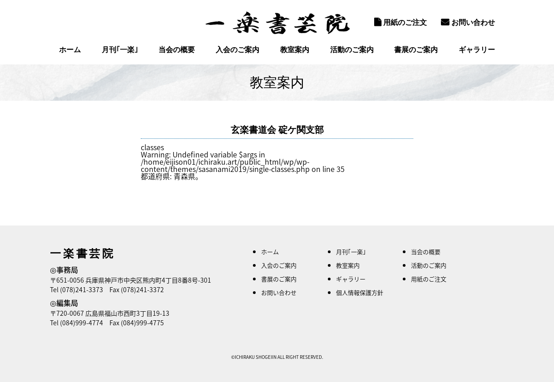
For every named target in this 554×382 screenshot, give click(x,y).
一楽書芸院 (277, 22)
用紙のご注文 (400, 22)
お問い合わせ (468, 22)
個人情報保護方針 (359, 292)
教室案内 (294, 50)
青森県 (184, 176)
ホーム (70, 50)
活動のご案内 (352, 50)
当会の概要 (176, 50)
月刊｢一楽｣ (120, 50)
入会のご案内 (237, 50)
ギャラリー (477, 50)
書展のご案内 (416, 50)
